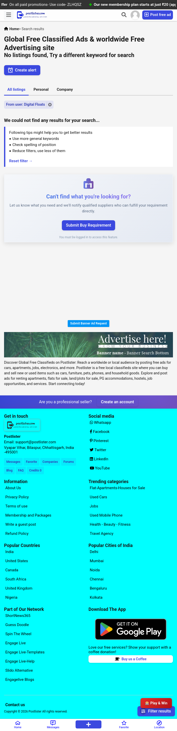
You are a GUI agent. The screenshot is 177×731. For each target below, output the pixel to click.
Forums (68, 462)
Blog (9, 470)
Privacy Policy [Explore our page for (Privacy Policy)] (17, 497)
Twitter (98, 450)
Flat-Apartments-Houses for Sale (117, 488)
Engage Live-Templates (25, 652)
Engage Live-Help (19, 661)
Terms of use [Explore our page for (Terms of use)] (16, 506)
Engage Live (15, 643)
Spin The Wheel (18, 634)
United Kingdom (18, 588)
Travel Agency (101, 533)
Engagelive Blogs (19, 679)
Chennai (96, 579)
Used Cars (98, 497)
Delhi (94, 552)
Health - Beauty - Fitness (110, 524)
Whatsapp (100, 422)
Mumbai (97, 561)
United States (16, 561)
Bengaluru (98, 588)
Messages (13, 462)
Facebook (100, 431)
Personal (41, 89)
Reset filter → (21, 161)
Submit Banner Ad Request (88, 323)
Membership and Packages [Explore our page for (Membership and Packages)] (28, 515)
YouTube (100, 468)
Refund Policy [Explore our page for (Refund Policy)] (16, 533)
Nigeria (11, 597)
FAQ (21, 470)
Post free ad (157, 14)
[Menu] (8, 15)
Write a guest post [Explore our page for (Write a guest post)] (20, 524)
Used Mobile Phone (106, 515)
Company (65, 89)
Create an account (117, 401)
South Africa (15, 579)
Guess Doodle (17, 625)
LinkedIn (99, 459)
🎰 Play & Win (156, 703)
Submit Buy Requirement (88, 225)
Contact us (15, 704)
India (9, 552)
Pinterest (99, 440)
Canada (11, 570)
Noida (95, 570)
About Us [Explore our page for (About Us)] (13, 488)
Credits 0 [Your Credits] (35, 470)
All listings (16, 89)
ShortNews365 (17, 615)
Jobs (94, 506)
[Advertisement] (88, 282)
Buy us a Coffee (131, 659)
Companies (50, 462)
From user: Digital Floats (25, 104)
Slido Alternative (19, 670)
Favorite (31, 462)
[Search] (124, 15)
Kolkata (96, 597)
